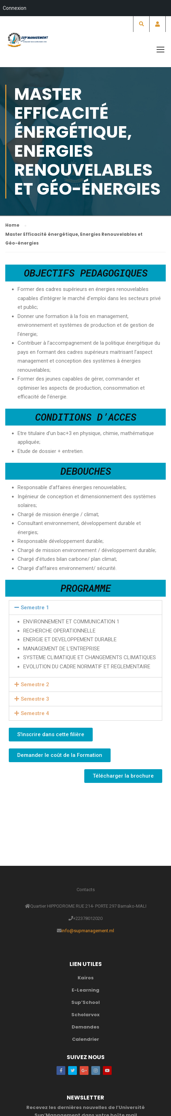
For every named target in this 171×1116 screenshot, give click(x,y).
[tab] (85, 608)
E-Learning (85, 990)
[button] (51, 734)
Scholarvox (85, 1014)
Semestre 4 (35, 713)
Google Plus (84, 1070)
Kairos (86, 977)
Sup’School (85, 1002)
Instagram (95, 1070)
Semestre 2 (35, 684)
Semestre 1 (35, 607)
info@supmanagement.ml (87, 930)
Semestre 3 (35, 699)
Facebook (61, 1070)
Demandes (85, 1027)
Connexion (14, 8)
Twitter (72, 1070)
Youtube (107, 1070)
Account (157, 24)
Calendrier (85, 1039)
